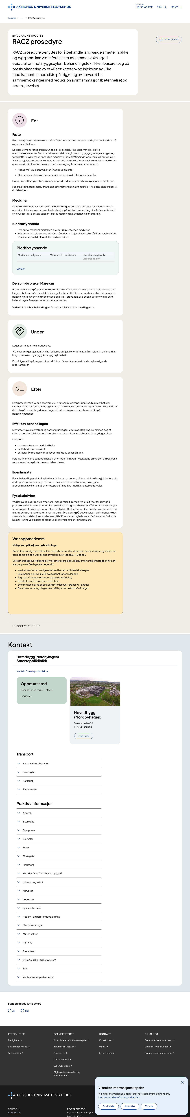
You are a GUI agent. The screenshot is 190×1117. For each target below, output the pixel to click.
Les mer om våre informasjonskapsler (118, 1097)
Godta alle (108, 1106)
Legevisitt (28, 901)
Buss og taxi (29, 774)
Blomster (28, 840)
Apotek (27, 815)
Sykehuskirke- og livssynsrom (39, 961)
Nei (27, 1012)
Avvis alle (130, 1106)
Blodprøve (29, 832)
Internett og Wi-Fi (33, 884)
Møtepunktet (30, 936)
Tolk (25, 970)
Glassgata (28, 858)
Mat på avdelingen (33, 927)
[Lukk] (182, 1082)
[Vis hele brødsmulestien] (22, 18)
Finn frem (84, 738)
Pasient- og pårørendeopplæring (41, 918)
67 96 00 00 (14, 1114)
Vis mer (21, 268)
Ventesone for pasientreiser (38, 979)
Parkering (28, 782)
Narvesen (28, 892)
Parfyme (27, 944)
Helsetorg (28, 866)
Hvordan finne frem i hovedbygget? (42, 875)
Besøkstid (28, 823)
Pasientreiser (30, 791)
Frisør (26, 849)
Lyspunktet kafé (32, 910)
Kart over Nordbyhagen (36, 765)
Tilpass (149, 1106)
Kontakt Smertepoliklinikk (31, 673)
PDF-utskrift (172, 32)
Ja (13, 1012)
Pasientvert (29, 953)
